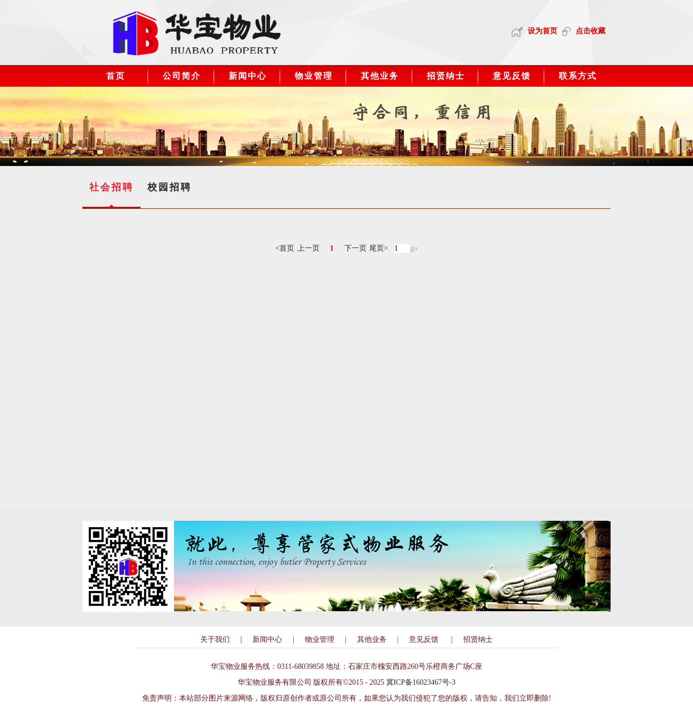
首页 (115, 75)
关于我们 (215, 639)
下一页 (355, 248)
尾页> (378, 248)
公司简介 (182, 75)
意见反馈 (512, 75)
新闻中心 (248, 75)
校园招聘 (169, 187)
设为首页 (534, 31)
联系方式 (578, 75)
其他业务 (380, 75)
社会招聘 (111, 187)
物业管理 (314, 75)
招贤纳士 (446, 75)
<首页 (285, 248)
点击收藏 (584, 31)
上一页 (308, 248)
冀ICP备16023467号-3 (420, 682)
